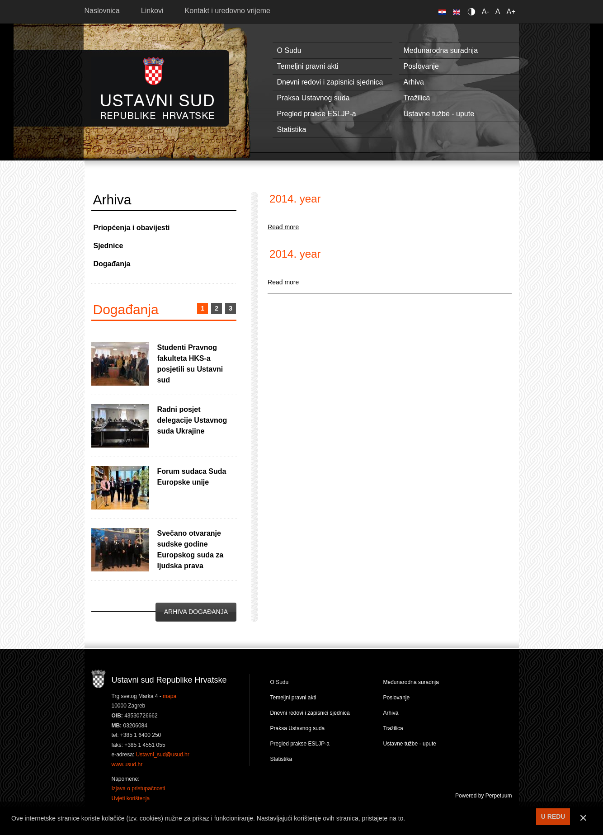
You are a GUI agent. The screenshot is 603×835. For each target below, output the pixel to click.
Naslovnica (102, 10)
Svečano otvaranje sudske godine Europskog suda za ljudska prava (190, 549)
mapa (169, 696)
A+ (510, 11)
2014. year (294, 199)
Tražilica (417, 98)
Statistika (291, 129)
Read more (283, 227)
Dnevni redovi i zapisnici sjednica (330, 82)
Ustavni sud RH (157, 88)
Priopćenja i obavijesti (132, 227)
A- (485, 11)
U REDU (553, 816)
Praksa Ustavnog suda (313, 98)
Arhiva (414, 82)
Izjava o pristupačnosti (138, 788)
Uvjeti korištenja (131, 798)
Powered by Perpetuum (483, 796)
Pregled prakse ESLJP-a (316, 114)
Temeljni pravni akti (308, 66)
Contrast (473, 11)
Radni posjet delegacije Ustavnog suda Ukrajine (192, 420)
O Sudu (289, 50)
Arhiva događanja (196, 611)
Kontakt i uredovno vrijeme (227, 10)
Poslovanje (421, 66)
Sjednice (108, 246)
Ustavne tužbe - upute (439, 114)
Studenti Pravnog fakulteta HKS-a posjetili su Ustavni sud (190, 364)
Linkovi (152, 10)
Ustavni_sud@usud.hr (162, 754)
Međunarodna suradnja (441, 50)
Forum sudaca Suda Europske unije (191, 476)
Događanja (112, 264)
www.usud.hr (127, 764)
